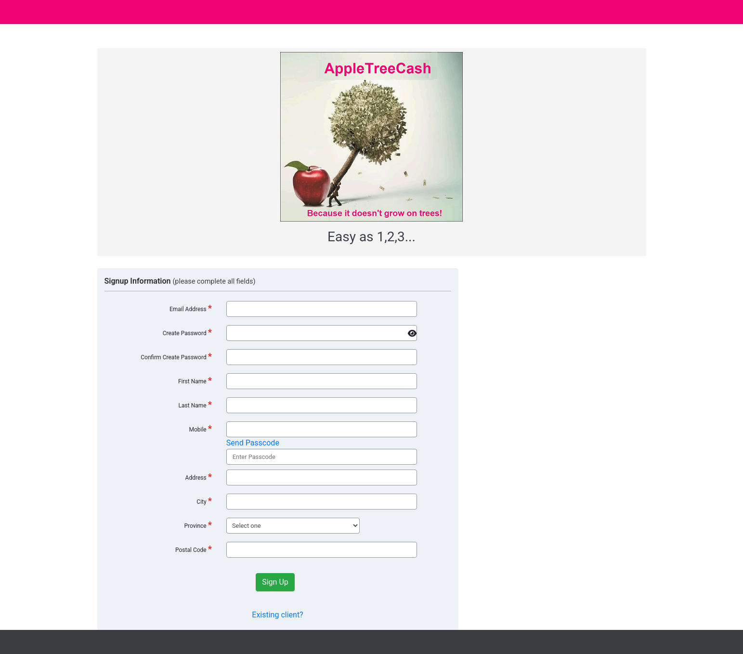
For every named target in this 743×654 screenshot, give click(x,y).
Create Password (187, 332)
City (204, 501)
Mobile (200, 428)
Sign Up (275, 582)
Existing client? (277, 614)
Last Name (195, 404)
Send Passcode (252, 442)
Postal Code (193, 549)
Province (197, 525)
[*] (321, 333)
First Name (195, 380)
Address (198, 476)
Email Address (190, 308)
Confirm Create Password (176, 356)
